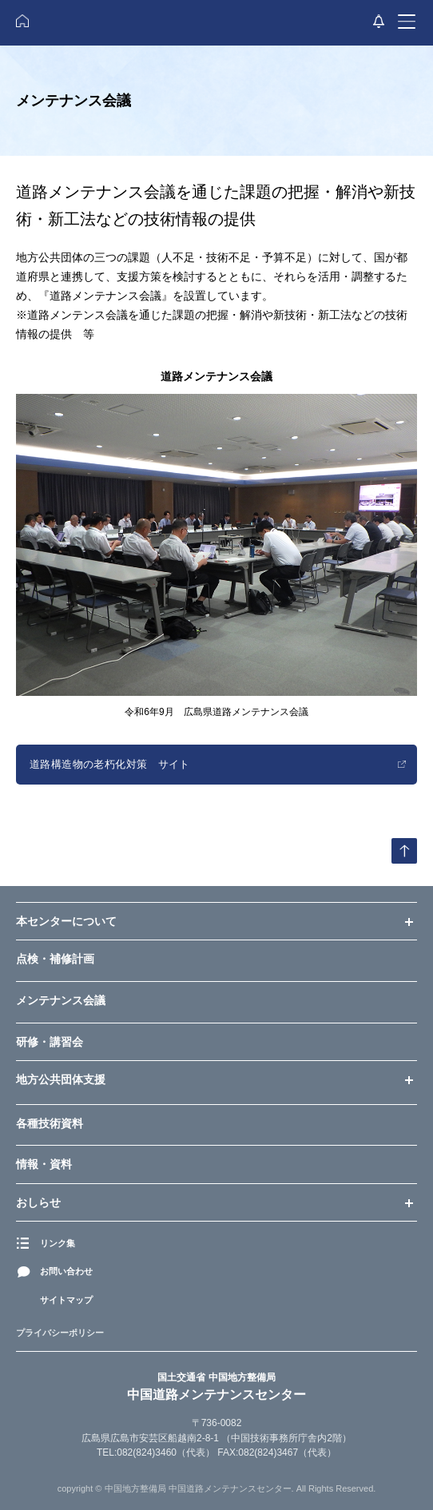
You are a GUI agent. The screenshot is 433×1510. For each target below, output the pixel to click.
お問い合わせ (66, 1271)
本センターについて (66, 921)
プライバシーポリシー (60, 1333)
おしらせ (38, 1202)
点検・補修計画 (55, 958)
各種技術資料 (49, 1123)
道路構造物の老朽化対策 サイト (110, 764)
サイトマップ (66, 1300)
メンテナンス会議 (60, 1000)
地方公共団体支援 (60, 1079)
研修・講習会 (49, 1041)
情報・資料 (44, 1164)
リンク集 (57, 1243)
